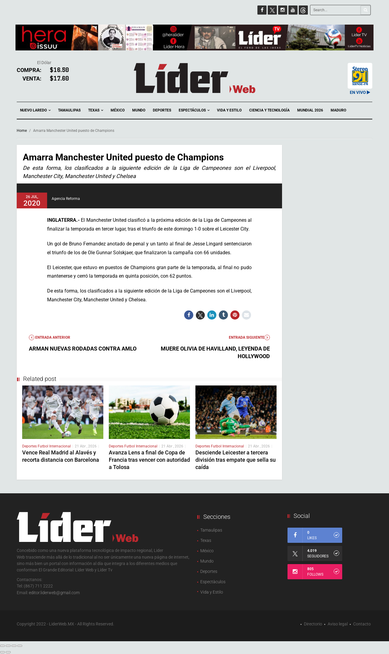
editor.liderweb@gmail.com (54, 592)
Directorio (313, 623)
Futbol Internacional (54, 446)
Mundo (138, 110)
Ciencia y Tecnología (269, 110)
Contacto (362, 623)
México (118, 110)
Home (22, 130)
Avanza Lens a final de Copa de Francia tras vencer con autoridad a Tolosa (149, 459)
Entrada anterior (49, 337)
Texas (95, 110)
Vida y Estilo (229, 110)
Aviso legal (338, 623)
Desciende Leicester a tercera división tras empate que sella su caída (235, 459)
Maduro (338, 110)
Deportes (162, 110)
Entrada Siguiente (249, 337)
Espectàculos (212, 581)
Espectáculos (194, 110)
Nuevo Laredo (35, 110)
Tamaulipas (69, 110)
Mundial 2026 (310, 110)
